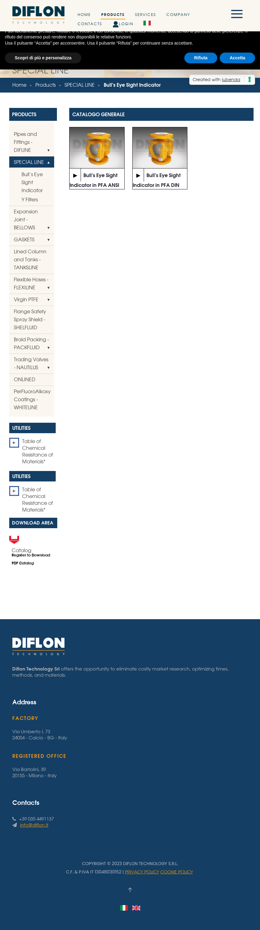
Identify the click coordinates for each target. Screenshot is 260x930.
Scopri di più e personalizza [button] (43, 57)
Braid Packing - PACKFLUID (31, 343)
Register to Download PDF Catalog (31, 559)
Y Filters (30, 199)
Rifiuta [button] (201, 57)
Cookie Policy (176, 871)
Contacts (90, 24)
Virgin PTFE (26, 299)
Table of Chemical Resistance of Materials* (37, 451)
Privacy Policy (142, 871)
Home (84, 14)
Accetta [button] (237, 57)
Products (113, 14)
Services (145, 14)
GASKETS (24, 239)
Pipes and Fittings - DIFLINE (25, 142)
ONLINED (24, 379)
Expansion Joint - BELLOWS (26, 219)
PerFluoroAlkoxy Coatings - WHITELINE (32, 399)
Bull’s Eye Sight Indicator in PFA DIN (157, 178)
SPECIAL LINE (80, 85)
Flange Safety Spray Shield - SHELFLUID (30, 319)
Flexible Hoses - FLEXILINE (31, 283)
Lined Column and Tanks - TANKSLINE (30, 259)
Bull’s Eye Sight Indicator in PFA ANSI (94, 178)
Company (178, 14)
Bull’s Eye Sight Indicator (32, 182)
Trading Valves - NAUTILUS (31, 363)
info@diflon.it (34, 825)
